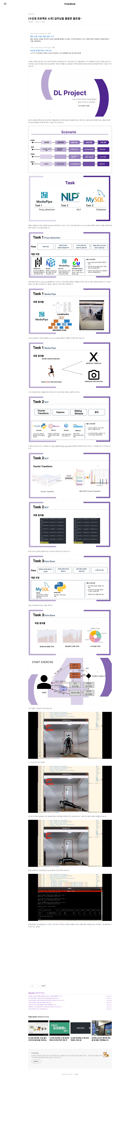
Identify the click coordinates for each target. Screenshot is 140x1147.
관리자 (76, 1143)
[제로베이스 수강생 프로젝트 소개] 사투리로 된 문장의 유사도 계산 (44, 1034)
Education (31, 1020)
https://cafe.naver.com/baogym (41, 47)
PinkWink (70, 4)
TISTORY (70, 1143)
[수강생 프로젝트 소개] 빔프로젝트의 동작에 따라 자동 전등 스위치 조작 (45, 1027)
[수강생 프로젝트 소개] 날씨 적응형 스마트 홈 (39, 1029)
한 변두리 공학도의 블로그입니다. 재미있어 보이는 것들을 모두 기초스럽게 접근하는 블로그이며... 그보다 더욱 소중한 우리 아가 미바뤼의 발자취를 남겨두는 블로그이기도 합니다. (67, 1084)
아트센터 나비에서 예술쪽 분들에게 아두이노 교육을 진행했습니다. (44, 1023)
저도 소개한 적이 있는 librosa (60, 446)
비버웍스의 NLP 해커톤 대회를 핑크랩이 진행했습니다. (41, 1032)
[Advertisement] (70, 992)
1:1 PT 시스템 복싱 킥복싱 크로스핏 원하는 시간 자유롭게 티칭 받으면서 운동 (55, 53)
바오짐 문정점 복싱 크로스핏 (41, 50)
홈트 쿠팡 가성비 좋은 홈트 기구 (42, 36)
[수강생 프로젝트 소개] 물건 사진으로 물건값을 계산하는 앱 (42, 1025)
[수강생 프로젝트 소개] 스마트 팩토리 (37, 1036)
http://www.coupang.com (38, 33)
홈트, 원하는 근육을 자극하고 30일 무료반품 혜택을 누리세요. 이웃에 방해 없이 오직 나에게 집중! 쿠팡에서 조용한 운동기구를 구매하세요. (69, 40)
